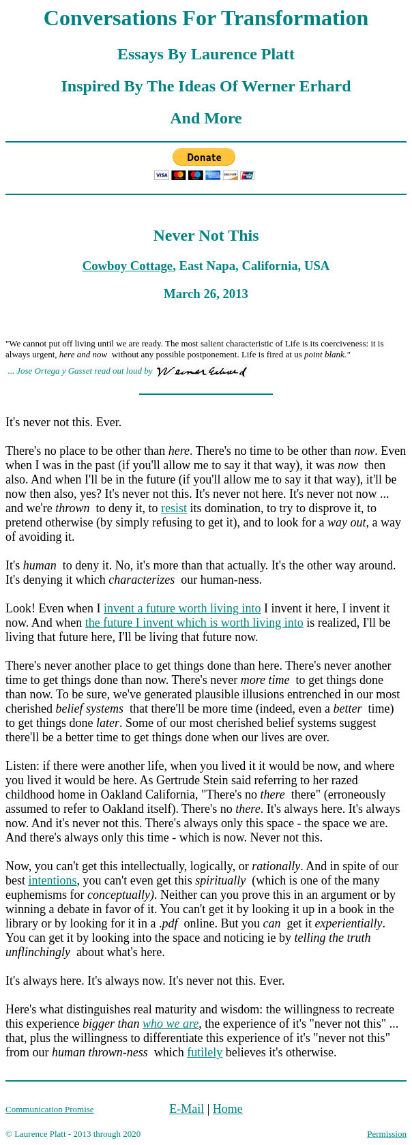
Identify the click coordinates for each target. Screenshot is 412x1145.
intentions (53, 880)
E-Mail (186, 1109)
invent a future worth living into (182, 608)
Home (228, 1109)
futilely (204, 1052)
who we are (170, 1023)
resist (174, 508)
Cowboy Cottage (128, 265)
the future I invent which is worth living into (194, 622)
